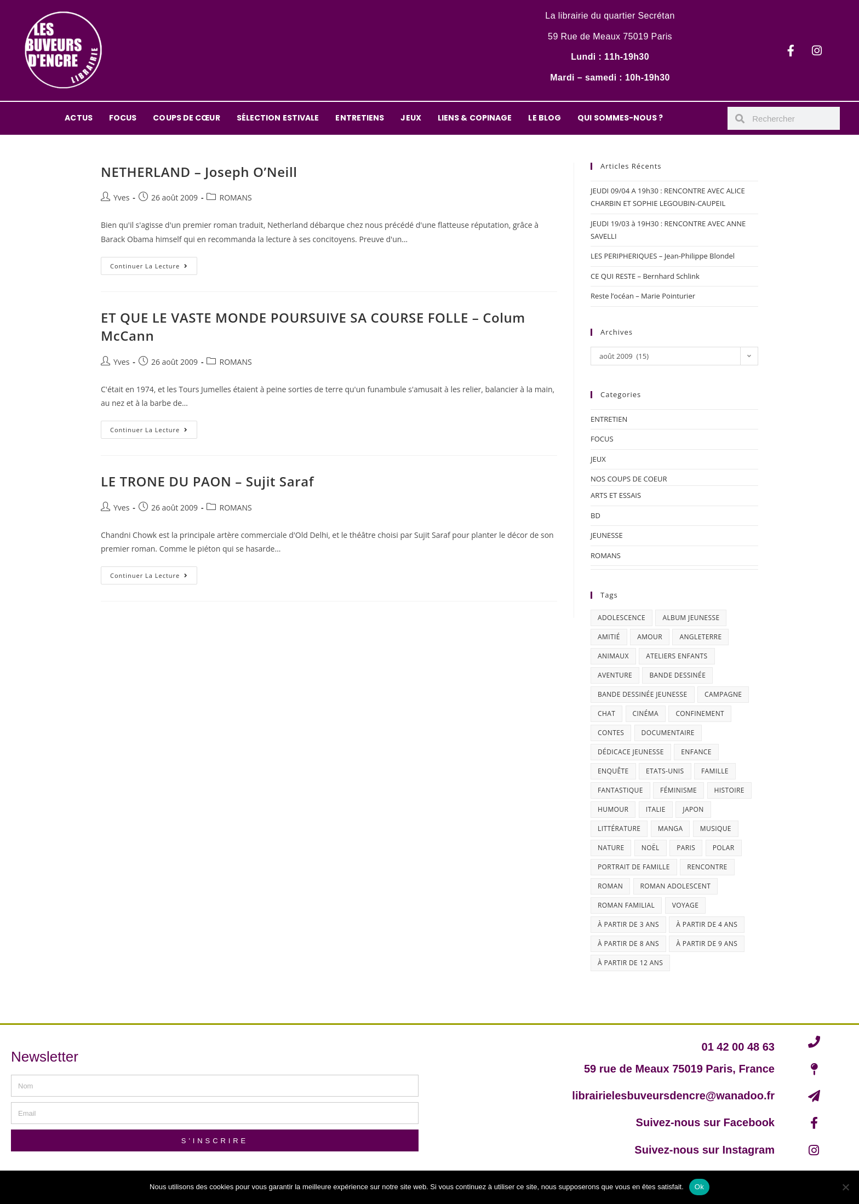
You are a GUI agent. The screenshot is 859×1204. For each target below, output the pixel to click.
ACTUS (79, 117)
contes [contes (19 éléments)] (611, 732)
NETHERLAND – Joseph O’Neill (199, 172)
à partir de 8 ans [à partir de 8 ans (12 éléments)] (628, 943)
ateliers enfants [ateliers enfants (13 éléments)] (676, 656)
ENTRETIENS (359, 117)
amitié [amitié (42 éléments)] (609, 636)
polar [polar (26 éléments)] (724, 847)
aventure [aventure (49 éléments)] (615, 675)
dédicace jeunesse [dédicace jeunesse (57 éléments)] (631, 751)
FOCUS (123, 117)
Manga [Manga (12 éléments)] (670, 828)
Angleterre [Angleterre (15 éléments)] (700, 636)
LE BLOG (544, 117)
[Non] (845, 1187)
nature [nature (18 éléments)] (611, 847)
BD (595, 515)
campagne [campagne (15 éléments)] (723, 694)
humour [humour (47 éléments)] (613, 809)
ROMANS (235, 197)
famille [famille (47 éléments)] (715, 771)
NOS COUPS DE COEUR (629, 479)
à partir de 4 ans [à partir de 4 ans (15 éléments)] (706, 924)
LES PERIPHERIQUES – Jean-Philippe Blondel (663, 256)
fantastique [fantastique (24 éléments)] (620, 790)
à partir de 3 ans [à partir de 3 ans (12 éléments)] (628, 924)
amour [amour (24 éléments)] (649, 636)
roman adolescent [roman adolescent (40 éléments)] (675, 886)
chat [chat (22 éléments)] (606, 713)
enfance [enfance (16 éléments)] (696, 751)
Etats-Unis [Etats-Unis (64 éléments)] (665, 771)
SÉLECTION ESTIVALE (278, 117)
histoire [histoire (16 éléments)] (729, 790)
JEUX (410, 117)
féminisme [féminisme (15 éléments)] (678, 790)
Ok (699, 1187)
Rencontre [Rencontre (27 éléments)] (707, 867)
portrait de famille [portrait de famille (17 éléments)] (634, 867)
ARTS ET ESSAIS (616, 495)
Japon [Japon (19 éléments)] (693, 809)
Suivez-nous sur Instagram (704, 1150)
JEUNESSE (607, 535)
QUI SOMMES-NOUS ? (620, 117)
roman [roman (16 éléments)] (610, 886)
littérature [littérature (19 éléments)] (619, 828)
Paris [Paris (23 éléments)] (686, 847)
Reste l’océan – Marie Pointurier (643, 296)
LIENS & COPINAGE (475, 117)
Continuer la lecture (153, 263)
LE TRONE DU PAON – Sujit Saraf (207, 481)
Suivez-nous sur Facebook (705, 1122)
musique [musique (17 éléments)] (715, 828)
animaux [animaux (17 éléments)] (613, 656)
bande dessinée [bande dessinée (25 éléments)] (677, 675)
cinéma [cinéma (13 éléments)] (645, 713)
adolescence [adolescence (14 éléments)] (621, 617)
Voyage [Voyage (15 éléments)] (685, 905)
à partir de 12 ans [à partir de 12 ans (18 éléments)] (630, 962)
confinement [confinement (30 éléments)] (699, 713)
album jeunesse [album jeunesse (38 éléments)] (690, 617)
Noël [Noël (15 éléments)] (651, 847)
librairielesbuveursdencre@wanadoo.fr (673, 1096)
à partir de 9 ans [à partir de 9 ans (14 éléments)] (706, 943)
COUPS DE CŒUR (186, 117)
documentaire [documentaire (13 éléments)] (668, 732)
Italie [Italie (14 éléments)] (656, 809)
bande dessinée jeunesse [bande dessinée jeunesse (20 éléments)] (643, 694)
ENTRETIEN (609, 419)
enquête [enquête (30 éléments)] (613, 771)
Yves (121, 197)
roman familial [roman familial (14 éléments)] (626, 905)
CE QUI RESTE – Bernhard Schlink (645, 276)
